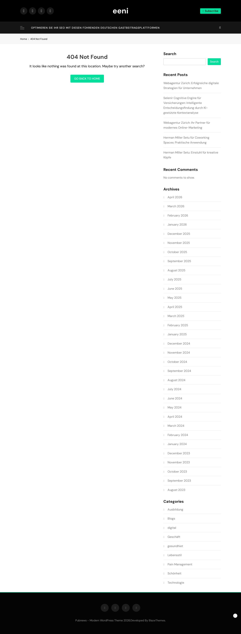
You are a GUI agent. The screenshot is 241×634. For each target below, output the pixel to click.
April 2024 (175, 417)
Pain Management (180, 564)
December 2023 (179, 453)
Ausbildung (175, 509)
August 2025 (176, 270)
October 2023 (177, 472)
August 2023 (176, 490)
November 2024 (179, 353)
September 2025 (179, 261)
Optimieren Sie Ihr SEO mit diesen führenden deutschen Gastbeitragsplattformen (95, 27)
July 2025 (174, 279)
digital (172, 528)
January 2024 (177, 444)
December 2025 (179, 234)
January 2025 (177, 334)
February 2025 (178, 325)
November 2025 (179, 243)
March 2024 (176, 426)
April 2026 (175, 197)
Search (169, 54)
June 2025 (175, 289)
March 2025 (176, 316)
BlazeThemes (157, 620)
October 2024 (177, 362)
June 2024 (175, 398)
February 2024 (178, 435)
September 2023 (179, 481)
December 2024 (179, 343)
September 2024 (179, 371)
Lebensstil (175, 555)
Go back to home (87, 79)
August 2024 (176, 380)
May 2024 (175, 407)
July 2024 (174, 389)
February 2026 (178, 215)
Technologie (176, 583)
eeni (120, 11)
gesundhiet (175, 546)
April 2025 (175, 307)
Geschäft (174, 537)
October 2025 (177, 252)
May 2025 (175, 298)
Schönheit (174, 573)
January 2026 (177, 224)
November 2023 (179, 462)
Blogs (171, 518)
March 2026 (176, 206)
